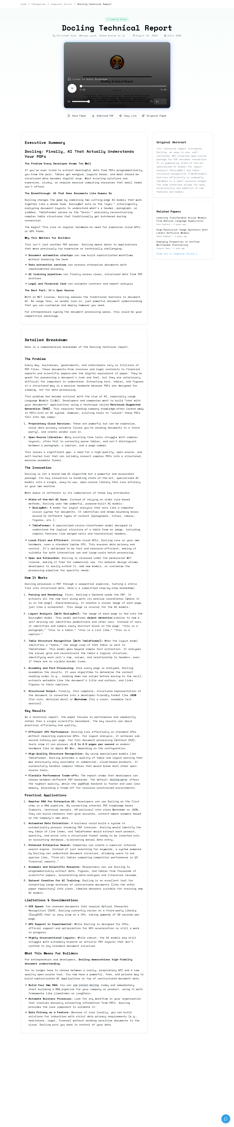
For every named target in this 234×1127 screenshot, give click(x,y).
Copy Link (128, 115)
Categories (39, 4)
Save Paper (77, 115)
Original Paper (154, 115)
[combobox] (160, 101)
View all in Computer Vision (177, 253)
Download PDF (103, 115)
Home (23, 4)
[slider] (81, 86)
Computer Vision (61, 4)
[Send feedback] (225, 1118)
